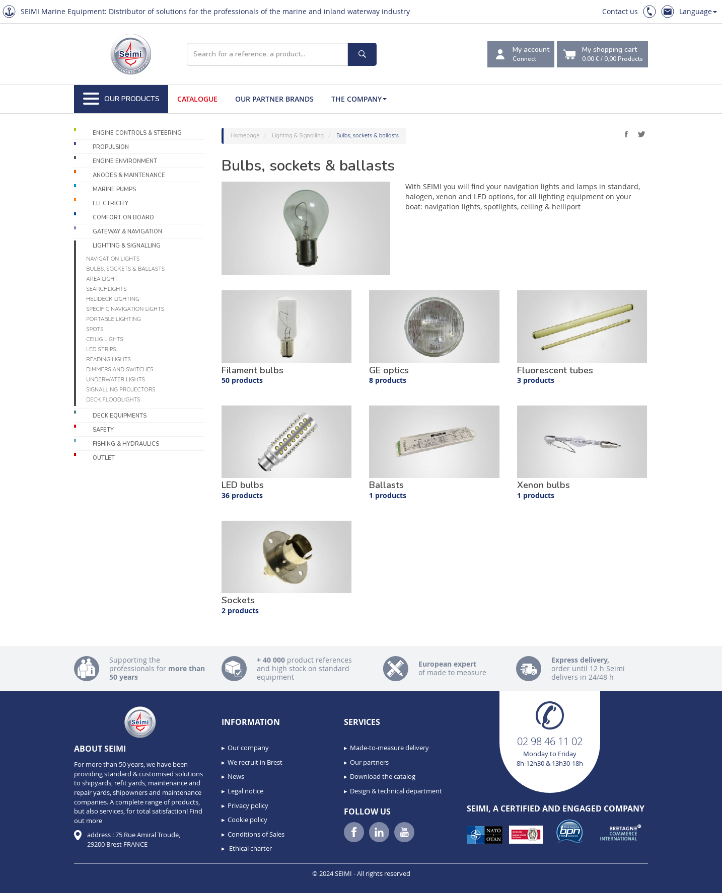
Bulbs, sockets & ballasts (125, 268)
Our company (248, 747)
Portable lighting (113, 318)
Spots (94, 329)
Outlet (104, 458)
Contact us (620, 11)
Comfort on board (123, 217)
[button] (30, 882)
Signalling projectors (120, 389)
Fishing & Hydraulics (126, 444)
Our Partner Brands (274, 99)
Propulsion (111, 147)
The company (359, 99)
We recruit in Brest (255, 762)
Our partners (369, 762)
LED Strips (101, 349)
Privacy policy (248, 805)
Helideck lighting (112, 298)
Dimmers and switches (119, 369)
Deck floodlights (113, 399)
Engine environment (125, 161)
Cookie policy (247, 819)
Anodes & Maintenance (129, 175)
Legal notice (245, 790)
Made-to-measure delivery (389, 747)
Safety (103, 430)
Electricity (110, 203)
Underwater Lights (115, 379)
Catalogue (197, 99)
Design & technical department (396, 790)
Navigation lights (112, 258)
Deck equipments (120, 416)
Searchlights (106, 288)
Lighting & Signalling (127, 246)
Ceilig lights (104, 339)
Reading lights (108, 359)
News (236, 776)
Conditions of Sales (256, 834)
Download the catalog (382, 776)
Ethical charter (250, 848)
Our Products (121, 99)
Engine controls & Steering (137, 133)
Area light (102, 278)
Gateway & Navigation (127, 231)
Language (698, 11)
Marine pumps (114, 189)
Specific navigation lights (125, 308)
